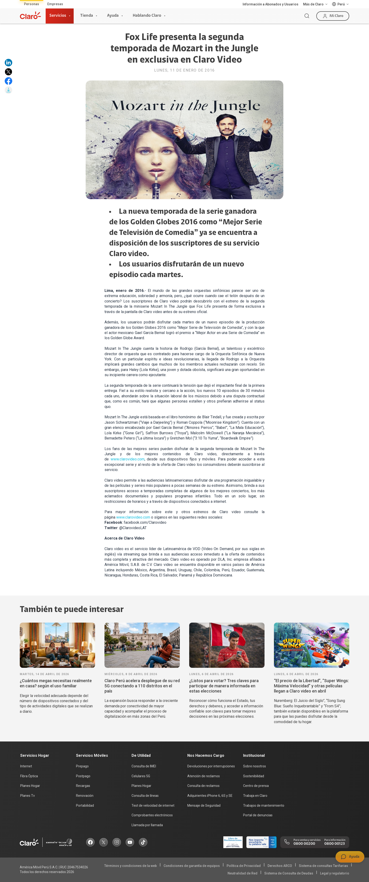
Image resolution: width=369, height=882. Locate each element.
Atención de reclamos (203, 776)
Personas (31, 4)
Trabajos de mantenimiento (263, 805)
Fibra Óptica (29, 776)
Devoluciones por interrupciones (211, 766)
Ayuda (113, 16)
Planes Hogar (30, 786)
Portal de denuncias (258, 815)
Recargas (83, 786)
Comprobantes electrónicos (152, 815)
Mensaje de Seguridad (204, 805)
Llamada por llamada (147, 825)
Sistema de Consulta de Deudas (288, 873)
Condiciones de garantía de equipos (192, 866)
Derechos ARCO (280, 866)
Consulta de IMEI (144, 766)
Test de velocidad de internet (153, 805)
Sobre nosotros (254, 766)
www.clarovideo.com (127, 459)
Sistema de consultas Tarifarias (323, 866)
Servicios (57, 16)
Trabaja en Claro (255, 795)
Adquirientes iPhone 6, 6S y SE (210, 795)
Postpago (83, 776)
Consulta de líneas (145, 795)
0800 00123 (334, 844)
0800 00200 (304, 844)
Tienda (86, 16)
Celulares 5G (141, 776)
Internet (26, 766)
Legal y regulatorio (334, 873)
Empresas (55, 4)
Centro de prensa (256, 786)
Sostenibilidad (253, 776)
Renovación (84, 795)
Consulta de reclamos (203, 786)
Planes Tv (27, 795)
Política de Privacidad (244, 866)
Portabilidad (85, 805)
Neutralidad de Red (242, 873)
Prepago (82, 766)
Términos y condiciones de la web (130, 866)
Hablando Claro (147, 16)
